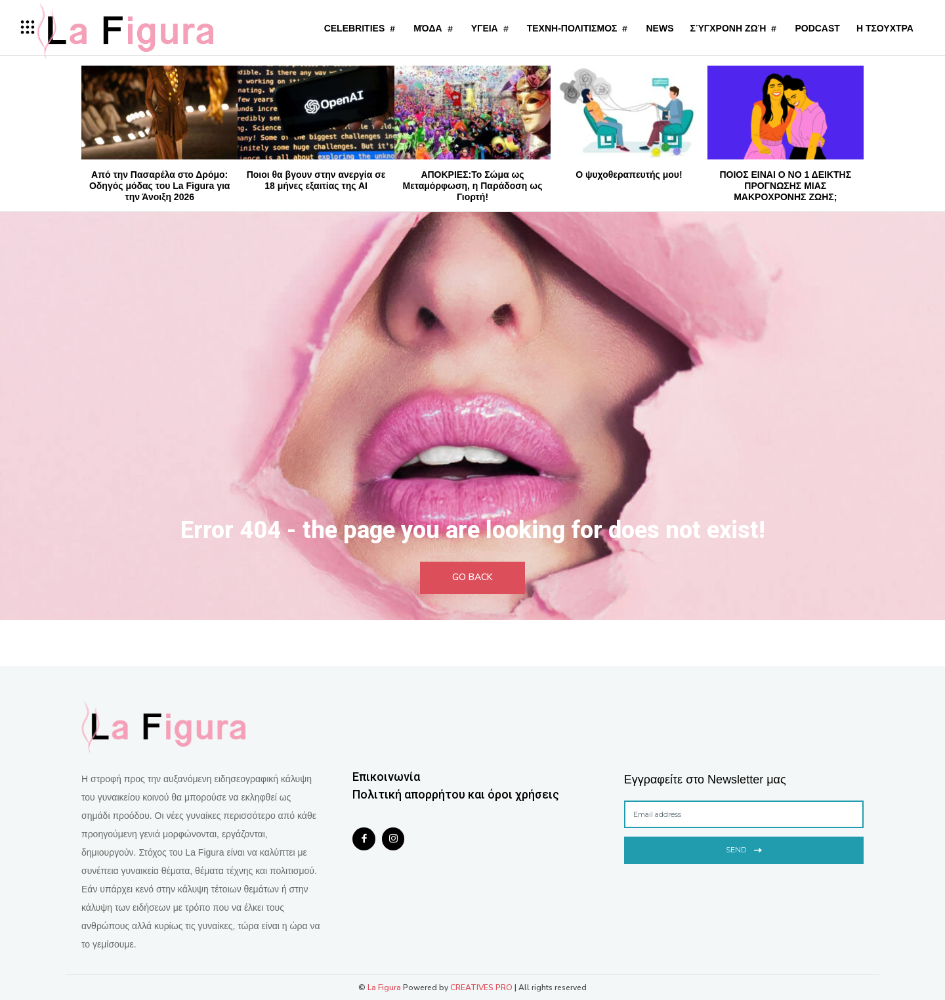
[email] (744, 814)
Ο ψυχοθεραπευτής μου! (629, 174)
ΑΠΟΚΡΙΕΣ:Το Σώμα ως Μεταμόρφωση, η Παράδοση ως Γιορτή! (473, 185)
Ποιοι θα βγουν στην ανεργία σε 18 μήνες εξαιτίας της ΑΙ (316, 180)
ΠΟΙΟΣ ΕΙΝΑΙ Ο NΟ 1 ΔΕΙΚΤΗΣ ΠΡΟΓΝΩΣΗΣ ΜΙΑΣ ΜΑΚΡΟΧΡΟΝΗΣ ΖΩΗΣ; (785, 185)
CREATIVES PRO (481, 987)
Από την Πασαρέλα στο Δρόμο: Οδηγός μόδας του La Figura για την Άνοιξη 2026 (159, 185)
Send (744, 849)
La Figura (384, 987)
